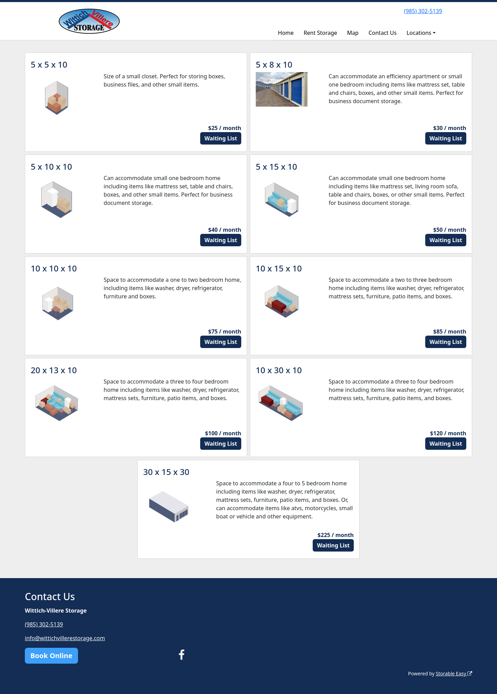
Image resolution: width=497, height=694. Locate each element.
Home (286, 33)
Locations (419, 33)
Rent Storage (320, 33)
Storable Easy (454, 673)
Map (353, 33)
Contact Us (383, 33)
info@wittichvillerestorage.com (65, 638)
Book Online (51, 655)
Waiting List (220, 138)
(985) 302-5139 (423, 11)
